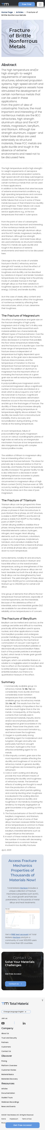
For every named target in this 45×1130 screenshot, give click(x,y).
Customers (6, 1047)
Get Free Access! (22, 1125)
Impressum (14, 1119)
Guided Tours (7, 1097)
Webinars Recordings (10, 1102)
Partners (4, 1042)
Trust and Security (9, 1038)
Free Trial (26, 4)
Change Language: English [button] (13, 1012)
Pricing (4, 1061)
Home (3, 1119)
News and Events (8, 1106)
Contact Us (15, 984)
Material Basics (7, 1074)
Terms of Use (26, 1119)
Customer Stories (8, 1070)
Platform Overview (9, 1065)
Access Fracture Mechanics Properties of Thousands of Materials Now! (22, 870)
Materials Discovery (9, 1079)
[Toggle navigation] (40, 4)
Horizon (16, 937)
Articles (4, 1088)
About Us (5, 1033)
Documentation (8, 1093)
